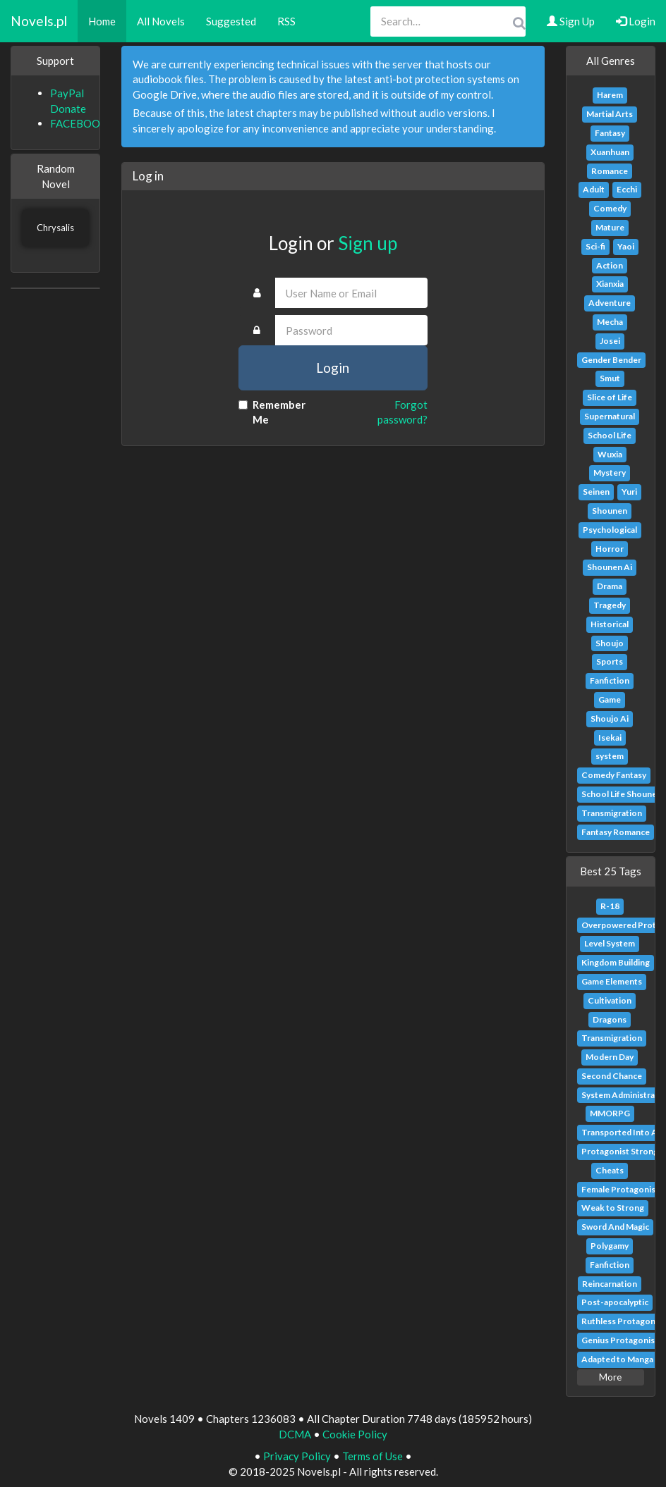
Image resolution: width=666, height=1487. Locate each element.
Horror (609, 548)
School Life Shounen (621, 794)
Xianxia (610, 283)
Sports (609, 661)
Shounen (609, 510)
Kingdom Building (615, 962)
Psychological (610, 529)
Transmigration (611, 813)
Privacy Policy (297, 1456)
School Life (609, 435)
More (610, 1377)
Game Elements (611, 981)
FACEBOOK (78, 123)
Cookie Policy (354, 1434)
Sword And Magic (615, 1226)
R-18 (609, 906)
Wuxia (610, 454)
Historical (610, 624)
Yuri (629, 491)
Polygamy (610, 1245)
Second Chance (611, 1075)
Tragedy (609, 605)
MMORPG (610, 1113)
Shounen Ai (609, 567)
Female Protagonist (620, 1189)
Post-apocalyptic (614, 1302)
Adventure (609, 302)
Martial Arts (609, 114)
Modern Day (610, 1056)
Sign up (367, 243)
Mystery (609, 472)
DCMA (295, 1434)
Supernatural (609, 416)
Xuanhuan (610, 152)
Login (635, 21)
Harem (610, 95)
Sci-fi (595, 246)
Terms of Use (372, 1456)
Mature (609, 227)
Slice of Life (609, 397)
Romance (609, 171)
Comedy (609, 208)
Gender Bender (611, 359)
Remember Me (271, 412)
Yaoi (625, 246)
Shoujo (609, 643)
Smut (610, 378)
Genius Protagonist (619, 1340)
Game (609, 699)
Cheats (609, 1170)
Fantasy (610, 133)
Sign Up (571, 21)
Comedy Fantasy (613, 775)
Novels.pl (39, 21)
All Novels (161, 21)
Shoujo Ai (610, 718)
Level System (609, 943)
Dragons (609, 1019)
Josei (610, 340)
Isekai (610, 737)
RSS (286, 21)
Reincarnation (609, 1283)
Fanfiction (609, 680)
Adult (594, 189)
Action (609, 265)
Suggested (231, 21)
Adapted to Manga (617, 1359)
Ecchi (627, 189)
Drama (609, 586)
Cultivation (609, 1000)
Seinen (596, 491)
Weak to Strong (612, 1207)
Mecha (610, 321)
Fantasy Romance (615, 832)
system (609, 756)
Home (102, 21)
